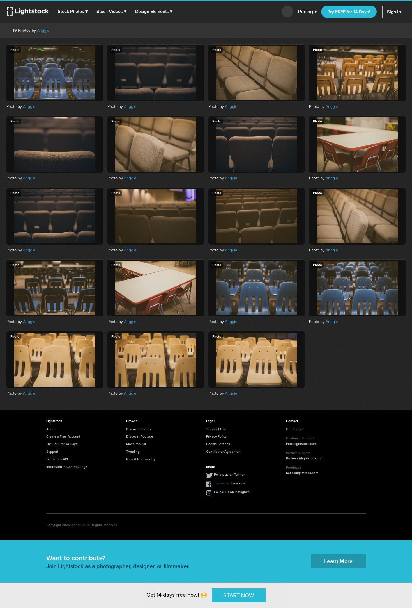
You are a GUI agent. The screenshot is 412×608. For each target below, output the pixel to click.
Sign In (394, 11)
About (51, 429)
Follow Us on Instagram (232, 492)
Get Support (295, 429)
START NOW (238, 595)
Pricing (307, 12)
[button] (73, 11)
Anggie (43, 30)
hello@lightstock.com (302, 472)
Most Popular (136, 444)
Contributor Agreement (223, 451)
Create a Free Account (63, 436)
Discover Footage (139, 436)
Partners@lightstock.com (304, 458)
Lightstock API (57, 459)
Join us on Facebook (229, 483)
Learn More (338, 561)
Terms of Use (216, 429)
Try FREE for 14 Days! (349, 11)
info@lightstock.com (301, 443)
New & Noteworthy (140, 459)
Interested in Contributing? (66, 466)
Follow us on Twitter (229, 474)
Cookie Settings (218, 444)
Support (52, 451)
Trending (133, 451)
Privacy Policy (216, 436)
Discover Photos (138, 429)
